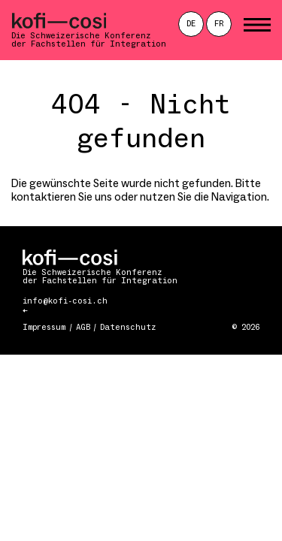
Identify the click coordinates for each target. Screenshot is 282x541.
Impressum (44, 327)
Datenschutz (128, 327)
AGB (83, 327)
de (191, 23)
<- (25, 311)
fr (219, 23)
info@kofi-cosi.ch (65, 301)
